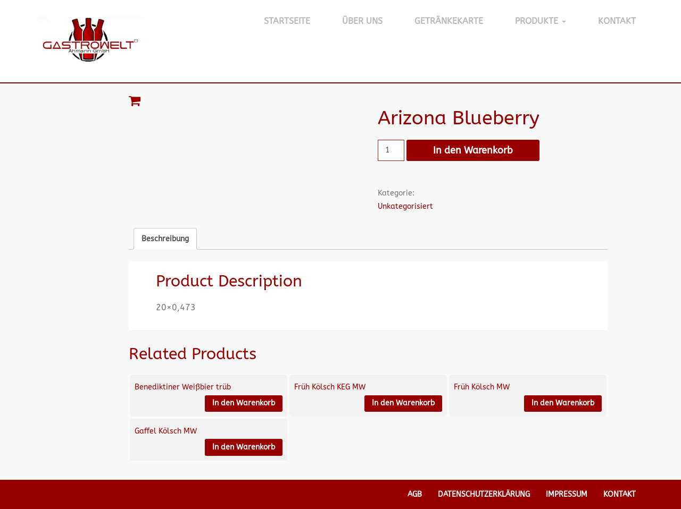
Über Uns (362, 21)
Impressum (566, 494)
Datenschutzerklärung (484, 494)
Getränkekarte (448, 21)
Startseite (287, 21)
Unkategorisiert (405, 206)
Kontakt (617, 21)
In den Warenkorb (473, 150)
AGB (415, 494)
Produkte (540, 21)
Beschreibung (165, 238)
